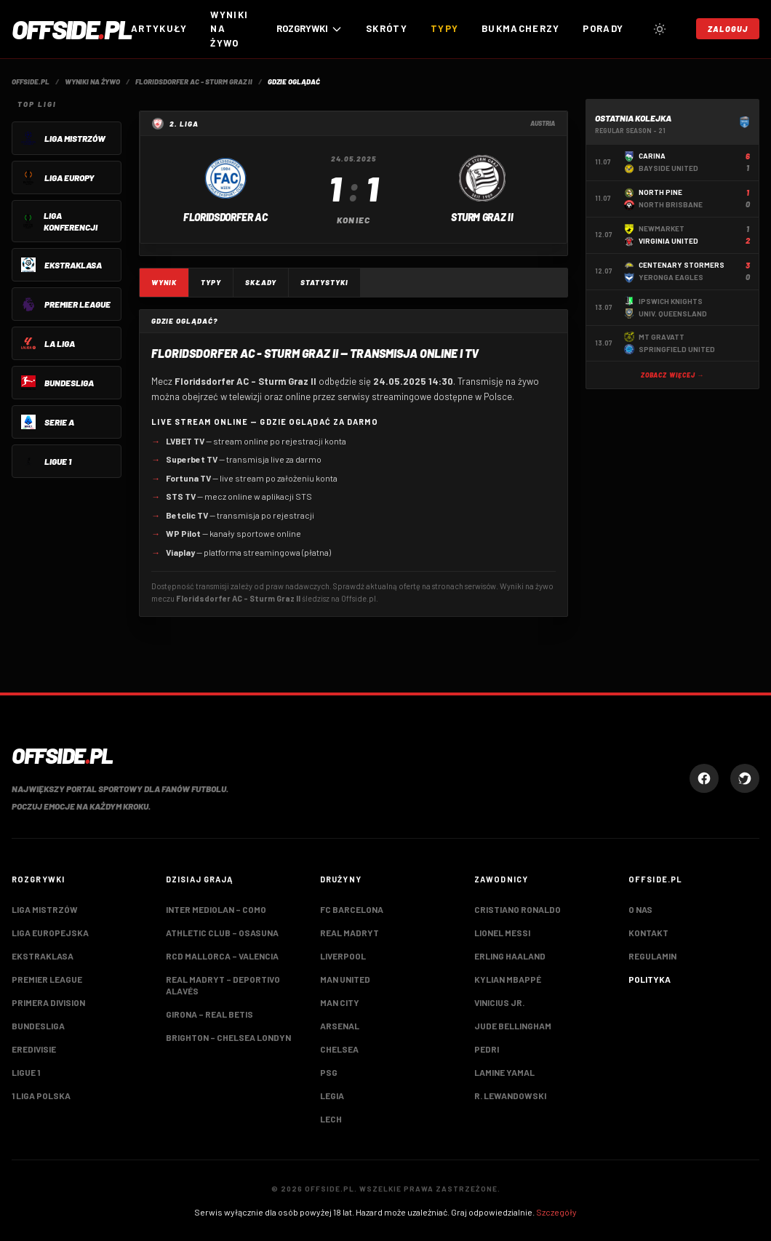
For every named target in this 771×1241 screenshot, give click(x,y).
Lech (331, 1119)
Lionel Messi (502, 932)
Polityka (649, 979)
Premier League (47, 979)
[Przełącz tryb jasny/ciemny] (660, 29)
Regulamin (652, 956)
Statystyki (324, 282)
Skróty (386, 28)
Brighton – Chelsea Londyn (228, 1037)
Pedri (486, 1049)
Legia (332, 1095)
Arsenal (339, 1026)
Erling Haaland (510, 956)
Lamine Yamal (504, 1072)
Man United (345, 979)
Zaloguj (728, 28)
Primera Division (48, 1002)
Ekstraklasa (42, 956)
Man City (339, 1002)
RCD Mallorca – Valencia (222, 956)
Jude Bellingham (512, 1026)
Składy (260, 282)
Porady (603, 28)
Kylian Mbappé (507, 979)
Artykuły (159, 28)
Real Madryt (349, 932)
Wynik (164, 282)
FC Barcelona (351, 909)
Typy (444, 28)
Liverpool (343, 956)
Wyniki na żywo (229, 29)
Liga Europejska (50, 932)
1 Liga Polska (41, 1095)
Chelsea (339, 1049)
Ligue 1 (26, 1072)
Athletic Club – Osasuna (222, 932)
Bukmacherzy (520, 28)
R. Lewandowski (510, 1095)
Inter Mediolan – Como (216, 909)
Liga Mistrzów (45, 909)
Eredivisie (34, 1049)
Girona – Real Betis (209, 1014)
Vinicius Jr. (499, 1002)
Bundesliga (38, 1026)
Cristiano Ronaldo (517, 909)
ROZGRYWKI (309, 29)
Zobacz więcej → (673, 375)
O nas (640, 909)
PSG (328, 1072)
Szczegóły (556, 1212)
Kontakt (648, 932)
